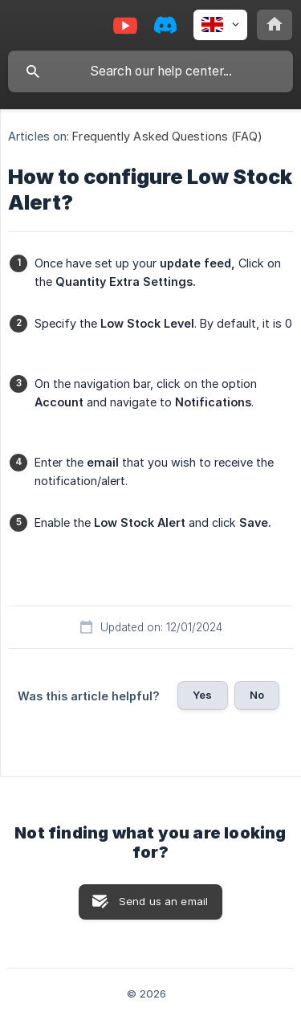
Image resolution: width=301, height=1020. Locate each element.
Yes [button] (202, 694)
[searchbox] (150, 71)
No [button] (257, 694)
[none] (220, 25)
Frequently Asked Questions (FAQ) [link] (167, 136)
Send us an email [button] (163, 901)
